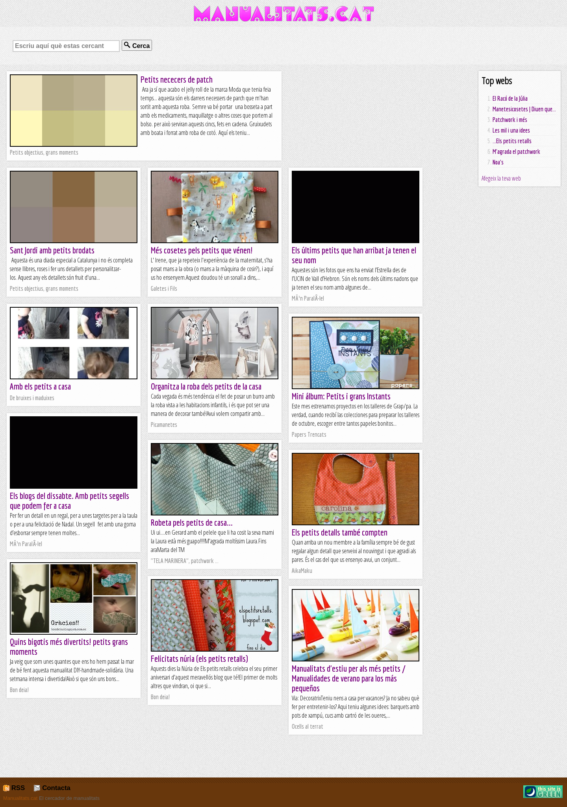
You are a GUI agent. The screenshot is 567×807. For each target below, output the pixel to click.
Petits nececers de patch (177, 79)
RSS (14, 788)
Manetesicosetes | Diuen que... (524, 109)
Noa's (498, 162)
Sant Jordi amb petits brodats (52, 250)
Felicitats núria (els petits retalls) (199, 658)
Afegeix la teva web (501, 178)
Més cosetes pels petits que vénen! (202, 250)
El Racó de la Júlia (510, 98)
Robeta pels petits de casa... (192, 522)
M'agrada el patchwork (516, 151)
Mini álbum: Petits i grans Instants (341, 396)
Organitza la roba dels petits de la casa (206, 386)
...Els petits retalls (512, 140)
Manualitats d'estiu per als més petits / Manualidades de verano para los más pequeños (349, 678)
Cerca (137, 45)
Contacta (52, 788)
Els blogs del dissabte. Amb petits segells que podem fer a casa (69, 500)
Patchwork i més (510, 119)
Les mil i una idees (511, 130)
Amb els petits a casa (40, 386)
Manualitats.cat (20, 798)
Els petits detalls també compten (339, 532)
